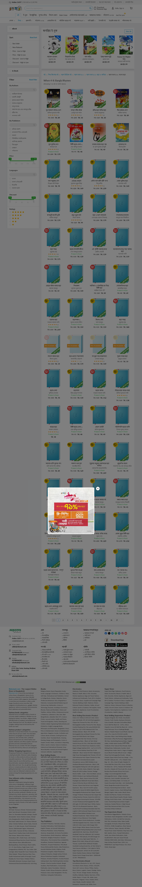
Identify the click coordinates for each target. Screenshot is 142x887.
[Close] (98, 488)
